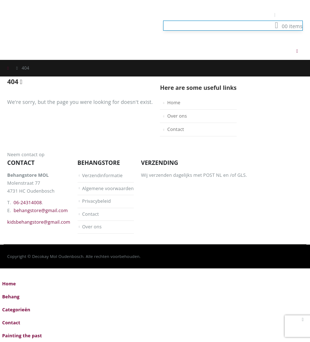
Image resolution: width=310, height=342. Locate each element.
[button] (282, 51)
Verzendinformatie (102, 175)
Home (173, 103)
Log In (291, 14)
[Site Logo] (43, 20)
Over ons (177, 116)
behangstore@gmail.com (41, 210)
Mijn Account (255, 14)
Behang (10, 297)
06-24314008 (28, 203)
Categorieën (16, 310)
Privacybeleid (96, 201)
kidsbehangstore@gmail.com (38, 222)
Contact (175, 129)
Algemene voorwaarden (108, 188)
